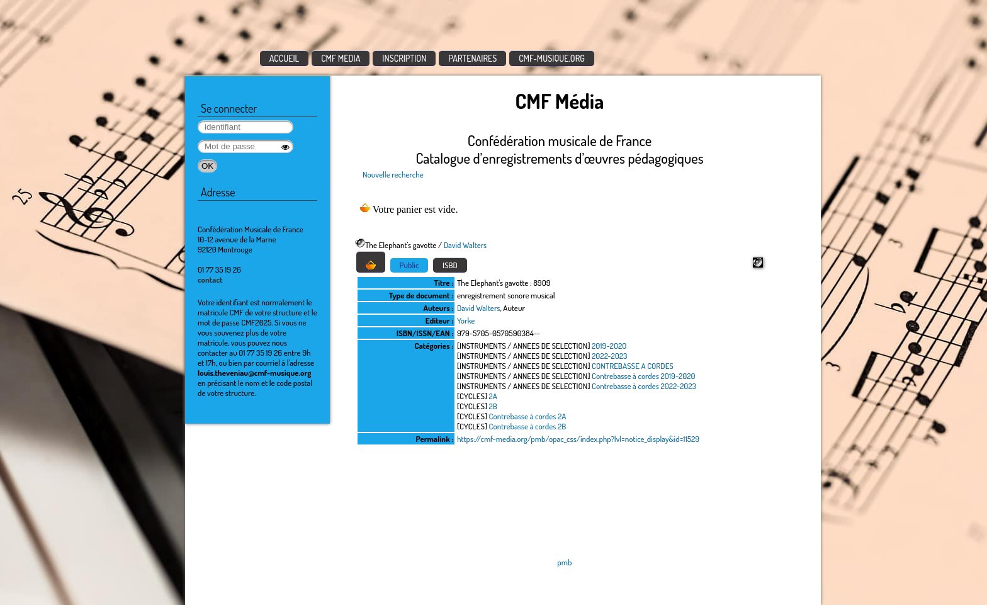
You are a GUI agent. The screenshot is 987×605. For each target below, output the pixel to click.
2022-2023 (609, 356)
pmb (564, 562)
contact (210, 279)
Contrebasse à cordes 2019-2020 (644, 376)
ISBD (450, 265)
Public (409, 265)
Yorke (466, 320)
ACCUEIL (284, 58)
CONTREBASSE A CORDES (633, 366)
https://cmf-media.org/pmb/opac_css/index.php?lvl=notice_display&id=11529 (578, 439)
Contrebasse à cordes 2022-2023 (644, 386)
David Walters (465, 245)
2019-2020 (609, 346)
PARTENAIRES (472, 58)
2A (493, 396)
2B (493, 406)
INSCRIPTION (404, 58)
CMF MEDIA (340, 58)
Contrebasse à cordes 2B (528, 426)
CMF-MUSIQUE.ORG (552, 58)
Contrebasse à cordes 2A (528, 416)
